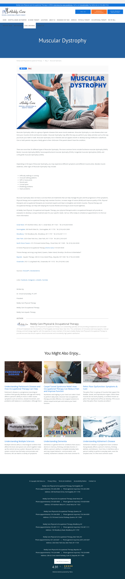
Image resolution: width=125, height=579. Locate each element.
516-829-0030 (84, 5)
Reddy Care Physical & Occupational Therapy (29, 61)
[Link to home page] (10, 12)
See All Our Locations (62, 561)
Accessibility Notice (80, 481)
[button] (99, 11)
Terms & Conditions (65, 481)
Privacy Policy (52, 481)
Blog (46, 61)
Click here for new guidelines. (63, 5)
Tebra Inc (42, 481)
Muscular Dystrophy (55, 61)
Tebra (71, 572)
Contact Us (92, 481)
